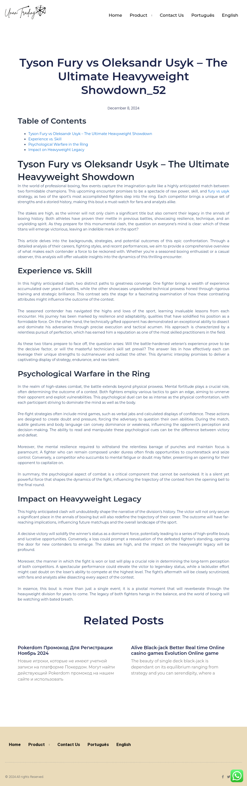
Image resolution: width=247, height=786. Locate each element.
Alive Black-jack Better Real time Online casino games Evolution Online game (177, 650)
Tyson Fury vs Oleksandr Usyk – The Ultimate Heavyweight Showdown (90, 133)
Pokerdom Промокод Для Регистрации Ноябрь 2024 (65, 650)
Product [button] (138, 15)
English (230, 15)
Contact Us (172, 15)
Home (115, 15)
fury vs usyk (218, 191)
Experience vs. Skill (44, 139)
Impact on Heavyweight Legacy (56, 149)
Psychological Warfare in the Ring (58, 144)
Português (202, 15)
